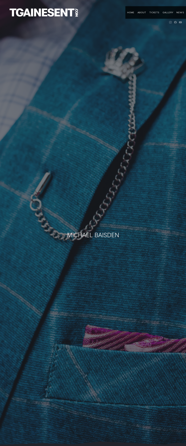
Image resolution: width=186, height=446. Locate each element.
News (180, 12)
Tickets (154, 12)
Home (130, 12)
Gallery (168, 12)
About (142, 12)
